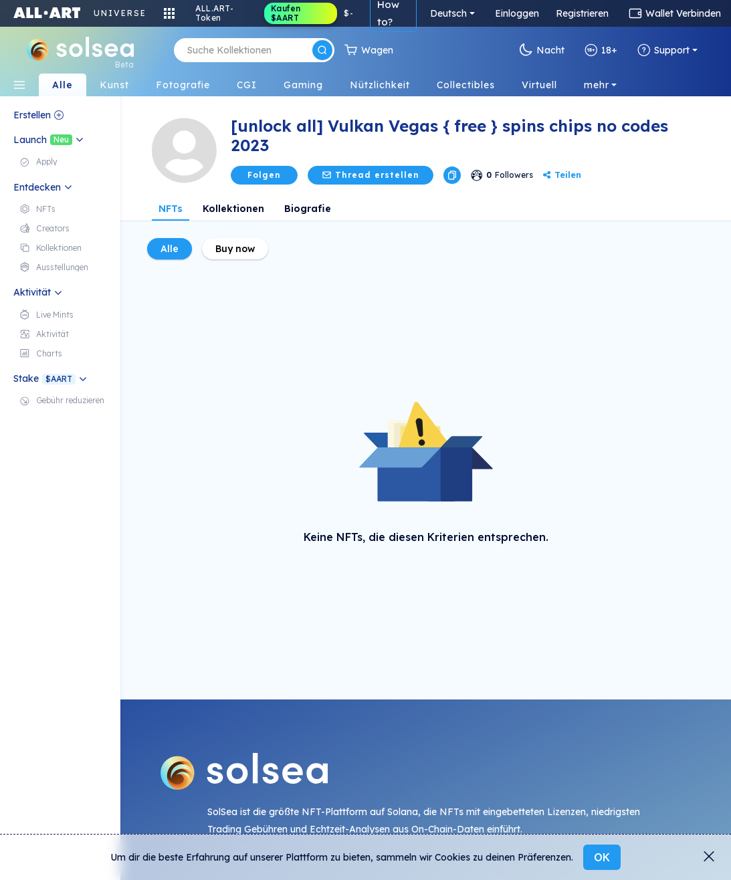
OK (602, 857)
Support (663, 50)
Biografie (307, 209)
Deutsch (448, 13)
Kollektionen (233, 209)
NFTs (171, 209)
